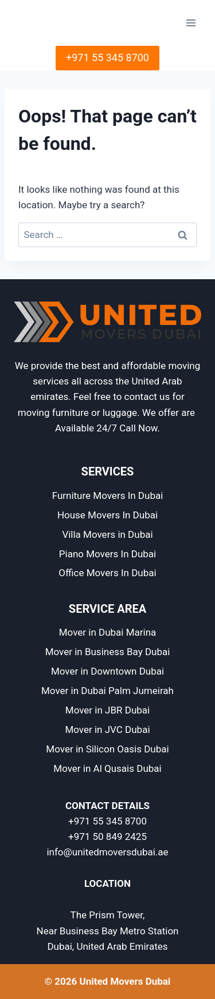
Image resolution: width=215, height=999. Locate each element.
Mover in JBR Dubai (107, 710)
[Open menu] (190, 22)
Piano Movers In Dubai (107, 554)
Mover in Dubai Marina (108, 632)
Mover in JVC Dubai (107, 729)
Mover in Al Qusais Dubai (107, 768)
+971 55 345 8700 (107, 57)
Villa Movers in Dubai (107, 534)
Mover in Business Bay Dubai (107, 651)
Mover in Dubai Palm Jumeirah (107, 690)
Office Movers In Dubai (107, 572)
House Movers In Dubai (107, 515)
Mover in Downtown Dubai (107, 671)
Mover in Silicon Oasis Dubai (107, 749)
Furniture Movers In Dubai (107, 495)
